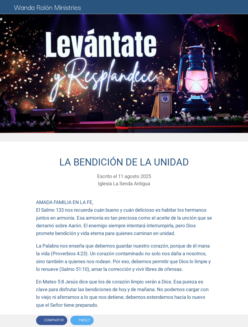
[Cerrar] (7, 7)
